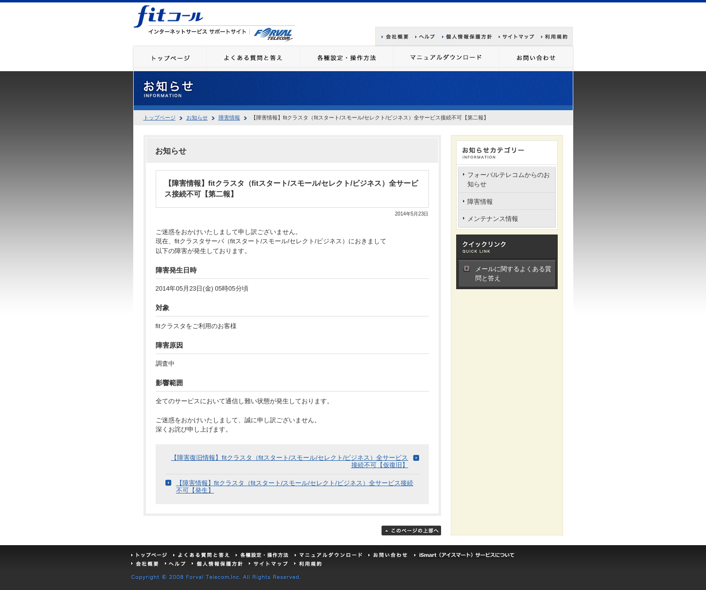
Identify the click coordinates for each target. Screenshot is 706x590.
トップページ (159, 117)
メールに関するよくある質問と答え (513, 273)
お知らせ (197, 117)
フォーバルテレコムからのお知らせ (508, 179)
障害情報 (229, 117)
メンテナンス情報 (492, 218)
